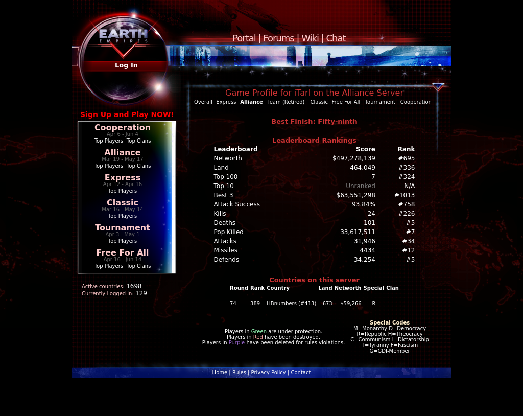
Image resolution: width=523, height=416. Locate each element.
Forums (278, 38)
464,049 (362, 167)
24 (371, 213)
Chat (336, 38)
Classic (122, 202)
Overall (203, 102)
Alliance (122, 152)
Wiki (310, 38)
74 (233, 303)
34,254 (364, 259)
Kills (220, 213)
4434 (367, 250)
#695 (406, 158)
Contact (301, 372)
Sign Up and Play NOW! (127, 114)
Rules (239, 372)
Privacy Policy (268, 372)
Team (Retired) (285, 102)
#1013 (404, 195)
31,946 (364, 241)
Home (220, 372)
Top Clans (139, 141)
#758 (406, 204)
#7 (410, 232)
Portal (244, 38)
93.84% (363, 204)
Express (123, 177)
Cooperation (122, 127)
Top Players (108, 141)
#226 (406, 213)
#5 (410, 222)
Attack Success (237, 204)
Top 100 (226, 176)
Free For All (122, 253)
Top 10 (224, 186)
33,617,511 (357, 232)
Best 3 (223, 195)
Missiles (226, 250)
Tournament (122, 228)
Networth (228, 158)
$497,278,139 (353, 158)
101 (369, 222)
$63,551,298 (356, 195)
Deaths (225, 222)
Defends (227, 259)
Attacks (225, 241)
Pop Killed (229, 232)
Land (221, 167)
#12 (408, 250)
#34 (408, 241)
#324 (406, 176)
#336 (406, 167)
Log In (126, 65)
